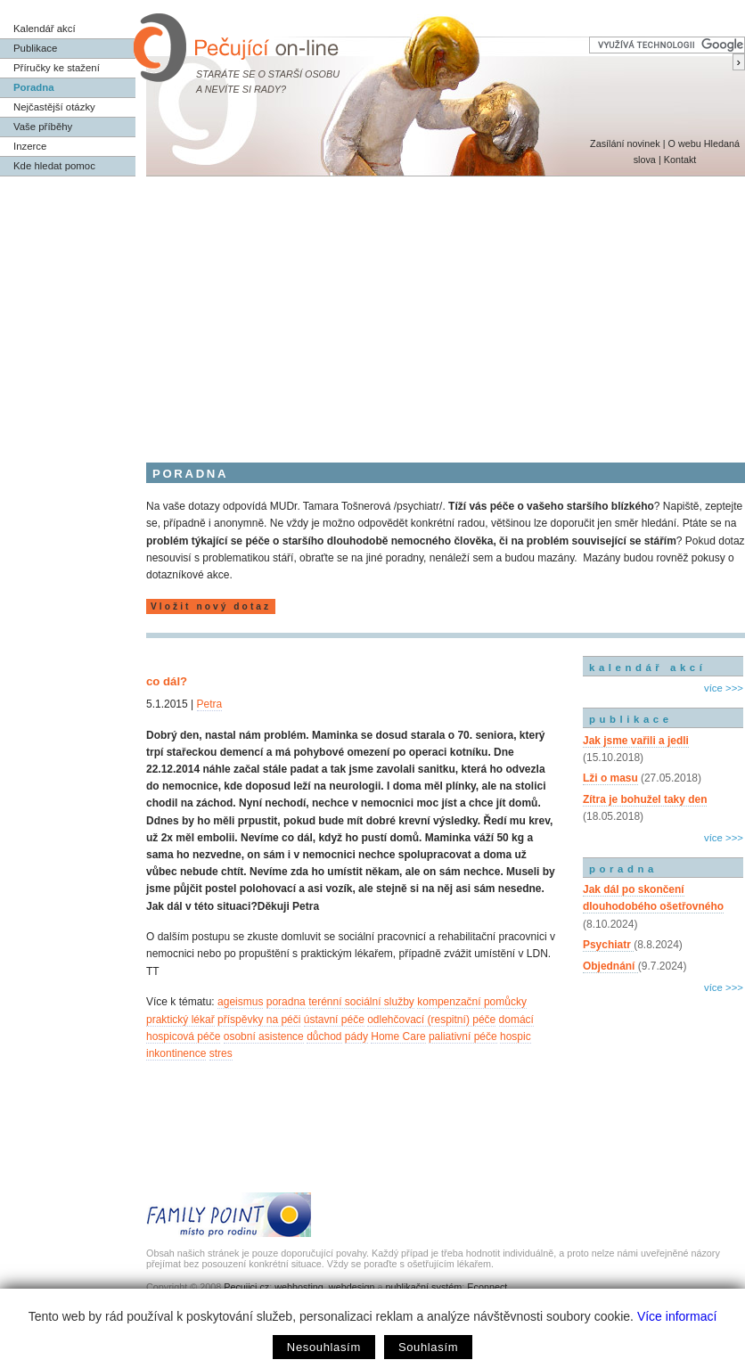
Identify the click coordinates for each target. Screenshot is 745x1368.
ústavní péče (334, 1019)
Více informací (676, 1316)
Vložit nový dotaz (211, 606)
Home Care (398, 1036)
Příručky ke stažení (56, 67)
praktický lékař (180, 1019)
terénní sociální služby (361, 1001)
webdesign (352, 1287)
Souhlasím (428, 1347)
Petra (210, 704)
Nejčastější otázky (54, 107)
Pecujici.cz (246, 1287)
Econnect (487, 1287)
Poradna (33, 87)
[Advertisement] (372, 310)
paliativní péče (463, 1036)
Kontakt (680, 159)
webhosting (298, 1287)
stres (221, 1053)
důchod (324, 1036)
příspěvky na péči (258, 1019)
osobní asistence (264, 1036)
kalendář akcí (647, 667)
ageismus (240, 1001)
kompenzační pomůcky (472, 1001)
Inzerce (29, 146)
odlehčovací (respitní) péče (431, 1019)
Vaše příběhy (42, 126)
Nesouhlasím (324, 1347)
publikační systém (423, 1287)
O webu (683, 143)
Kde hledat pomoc (54, 165)
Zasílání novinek (625, 143)
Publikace (35, 48)
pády (356, 1036)
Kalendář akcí (44, 28)
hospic (515, 1036)
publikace (631, 719)
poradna (286, 1001)
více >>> (723, 688)
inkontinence (176, 1053)
